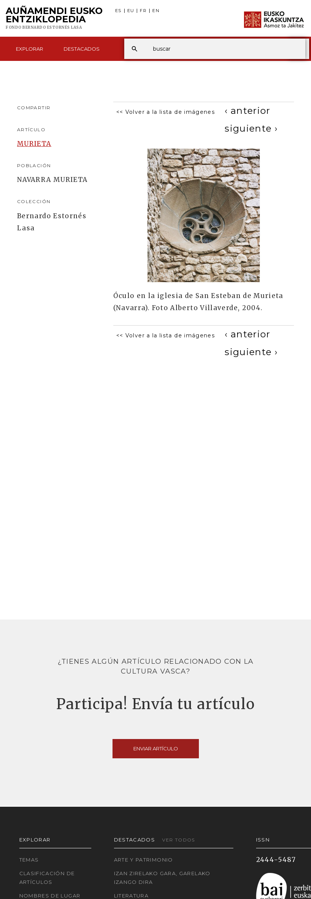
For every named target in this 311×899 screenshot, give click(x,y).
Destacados (82, 49)
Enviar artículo (155, 748)
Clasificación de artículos (47, 877)
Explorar (29, 49)
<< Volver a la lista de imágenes (165, 112)
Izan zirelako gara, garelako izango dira (162, 877)
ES (118, 11)
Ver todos (178, 840)
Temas (29, 860)
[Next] (251, 128)
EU (130, 11)
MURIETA (34, 144)
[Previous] (247, 111)
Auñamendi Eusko (54, 18)
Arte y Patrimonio (143, 860)
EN (155, 11)
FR (143, 11)
